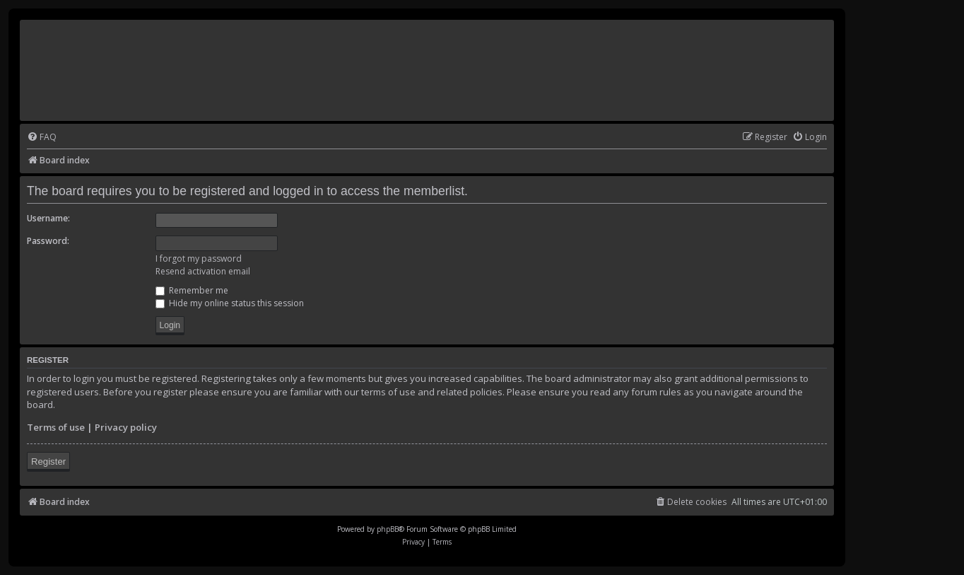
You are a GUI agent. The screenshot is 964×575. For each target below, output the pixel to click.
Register (48, 461)
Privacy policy (126, 427)
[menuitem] (42, 137)
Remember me (191, 290)
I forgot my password (198, 258)
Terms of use (56, 427)
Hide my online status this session (229, 303)
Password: (48, 241)
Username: (48, 218)
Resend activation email (202, 271)
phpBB (388, 529)
